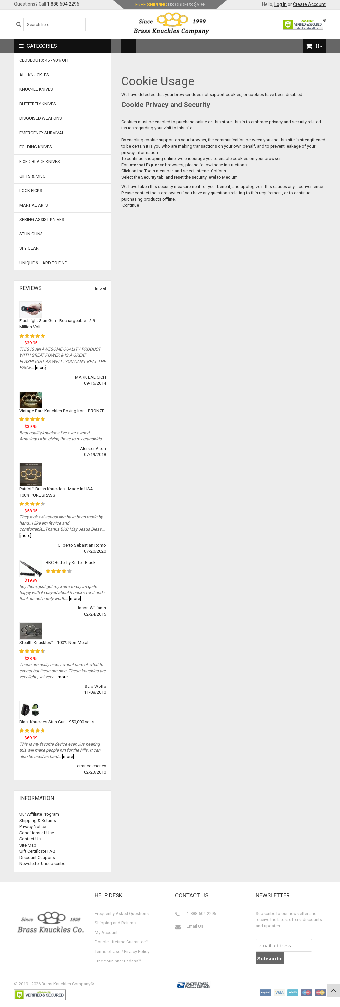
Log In (280, 4)
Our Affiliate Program (39, 814)
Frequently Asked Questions (122, 913)
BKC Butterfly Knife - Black (71, 562)
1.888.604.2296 (63, 4)
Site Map (27, 845)
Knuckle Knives (36, 89)
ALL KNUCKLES (34, 74)
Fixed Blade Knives (39, 161)
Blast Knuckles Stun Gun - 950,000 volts (56, 721)
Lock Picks (30, 190)
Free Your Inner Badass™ (118, 961)
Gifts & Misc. (32, 176)
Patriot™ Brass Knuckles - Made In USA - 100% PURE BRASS (57, 492)
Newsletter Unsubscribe (42, 863)
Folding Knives (35, 146)
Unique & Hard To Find (43, 262)
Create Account (309, 4)
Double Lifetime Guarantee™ (121, 941)
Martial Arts (33, 205)
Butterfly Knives (37, 103)
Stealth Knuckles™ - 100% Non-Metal (53, 642)
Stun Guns (31, 233)
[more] (99, 288)
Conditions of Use (36, 832)
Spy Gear (29, 248)
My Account (106, 932)
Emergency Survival (41, 132)
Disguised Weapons (40, 118)
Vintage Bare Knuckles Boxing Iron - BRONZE (61, 410)
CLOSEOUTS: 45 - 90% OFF (44, 60)
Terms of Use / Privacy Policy (122, 951)
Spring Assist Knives (41, 219)
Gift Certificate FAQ (37, 851)
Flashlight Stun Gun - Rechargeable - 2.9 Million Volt (57, 323)
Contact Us (30, 838)
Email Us (195, 926)
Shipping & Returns (37, 820)
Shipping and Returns (115, 922)
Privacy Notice (32, 826)
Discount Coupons (37, 857)
